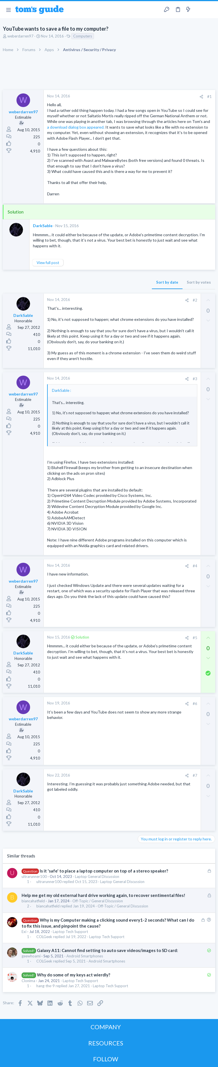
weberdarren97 (20, 36)
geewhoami (31, 956)
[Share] (201, 96)
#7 (195, 775)
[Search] (210, 10)
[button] (8, 9)
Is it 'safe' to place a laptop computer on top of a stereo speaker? (104, 870)
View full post (48, 262)
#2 (195, 300)
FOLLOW (105, 1058)
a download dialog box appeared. (75, 127)
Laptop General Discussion (97, 876)
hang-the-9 (45, 986)
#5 (195, 637)
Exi (24, 931)
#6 (195, 703)
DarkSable (43, 225)
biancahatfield (33, 901)
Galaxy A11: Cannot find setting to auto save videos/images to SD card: (107, 950)
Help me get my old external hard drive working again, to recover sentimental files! (103, 895)
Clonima (28, 980)
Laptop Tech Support (70, 931)
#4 (195, 566)
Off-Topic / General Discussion (97, 901)
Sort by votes (199, 282)
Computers (82, 36)
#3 (195, 378)
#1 (209, 96)
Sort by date (167, 282)
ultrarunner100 (34, 876)
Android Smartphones (84, 956)
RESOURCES (105, 1043)
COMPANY (106, 1026)
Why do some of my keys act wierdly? (73, 974)
